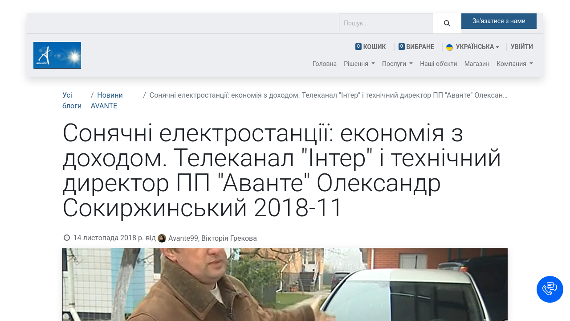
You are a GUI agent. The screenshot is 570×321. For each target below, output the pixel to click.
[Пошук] (447, 23)
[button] (550, 289)
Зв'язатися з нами (498, 21)
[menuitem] (324, 64)
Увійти (522, 46)
